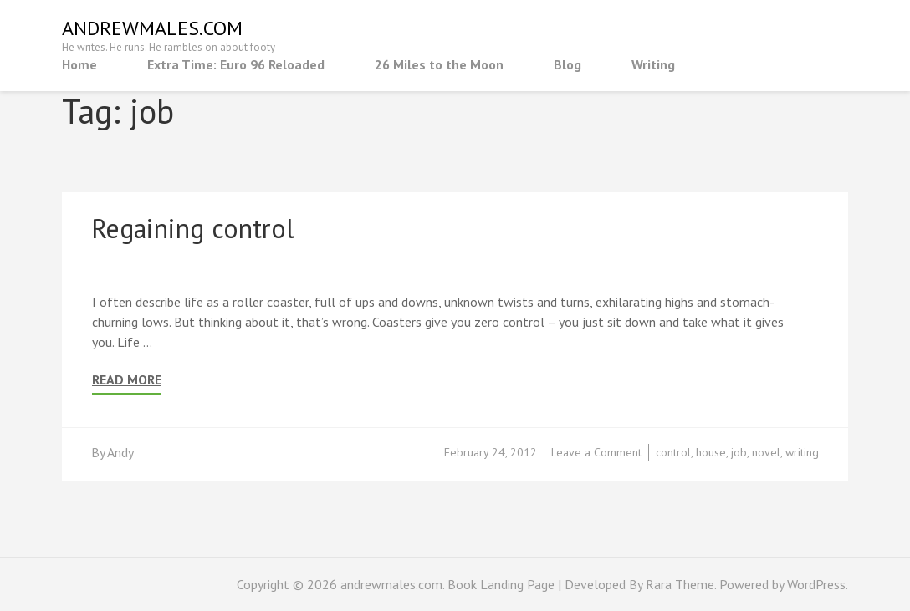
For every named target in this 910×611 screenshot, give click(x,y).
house (711, 452)
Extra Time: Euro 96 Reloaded (236, 64)
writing (802, 452)
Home (79, 64)
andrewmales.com (152, 28)
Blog (567, 64)
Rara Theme (680, 584)
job (739, 452)
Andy (120, 452)
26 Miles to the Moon (439, 64)
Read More (126, 380)
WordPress (816, 584)
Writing (653, 64)
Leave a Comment (596, 452)
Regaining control (192, 228)
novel (766, 452)
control (673, 452)
